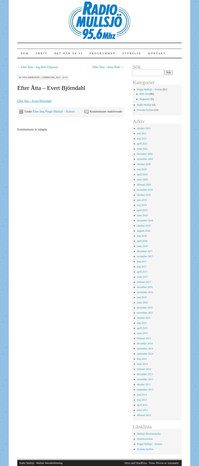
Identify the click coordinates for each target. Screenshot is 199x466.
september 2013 (145, 389)
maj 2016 (141, 297)
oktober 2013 (144, 384)
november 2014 (145, 348)
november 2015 (145, 312)
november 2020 (145, 159)
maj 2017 (141, 266)
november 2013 (145, 379)
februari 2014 (144, 369)
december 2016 (145, 287)
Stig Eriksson (31, 77)
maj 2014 (141, 358)
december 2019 (145, 189)
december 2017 (145, 251)
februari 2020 (144, 184)
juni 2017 (142, 261)
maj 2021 (141, 138)
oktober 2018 (144, 225)
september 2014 (145, 353)
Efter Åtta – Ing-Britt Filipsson (37, 67)
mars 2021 (142, 148)
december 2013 (145, 374)
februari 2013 (144, 415)
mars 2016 (142, 302)
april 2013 (142, 404)
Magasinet (144, 99)
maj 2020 (141, 169)
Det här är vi (68, 53)
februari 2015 (144, 338)
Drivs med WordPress (136, 463)
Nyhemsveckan (145, 438)
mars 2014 (142, 363)
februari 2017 (144, 281)
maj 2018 (141, 235)
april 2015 (142, 328)
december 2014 (145, 343)
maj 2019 (141, 205)
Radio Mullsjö (144, 104)
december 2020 (145, 153)
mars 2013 (142, 410)
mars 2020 (142, 179)
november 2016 (145, 292)
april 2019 (142, 210)
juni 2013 (142, 394)
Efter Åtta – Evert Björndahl (51, 88)
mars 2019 (142, 215)
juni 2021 (142, 133)
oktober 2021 (144, 128)
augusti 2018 (143, 230)
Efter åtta (38, 111)
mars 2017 (142, 276)
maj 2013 (141, 399)
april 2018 (142, 241)
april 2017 (142, 271)
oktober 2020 (144, 164)
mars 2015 (142, 333)
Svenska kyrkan (145, 109)
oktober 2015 (144, 317)
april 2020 (142, 174)
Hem (25, 53)
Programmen (103, 53)
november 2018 (145, 220)
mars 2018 (142, 246)
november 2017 (145, 256)
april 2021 (142, 143)
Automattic (173, 463)
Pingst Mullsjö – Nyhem (60, 111)
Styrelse (132, 53)
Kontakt (157, 53)
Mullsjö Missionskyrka (149, 433)
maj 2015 (141, 322)
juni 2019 (142, 200)
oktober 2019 (144, 194)
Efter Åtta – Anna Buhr (108, 67)
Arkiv (41, 53)
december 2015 (145, 307)
